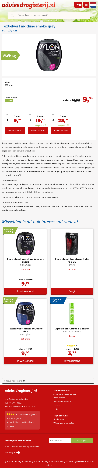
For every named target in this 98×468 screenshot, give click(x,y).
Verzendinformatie (62, 401)
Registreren (58, 419)
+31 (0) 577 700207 (13, 403)
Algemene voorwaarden (64, 394)
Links (55, 409)
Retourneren (59, 397)
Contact (57, 405)
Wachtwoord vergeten (63, 423)
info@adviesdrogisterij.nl (16, 399)
